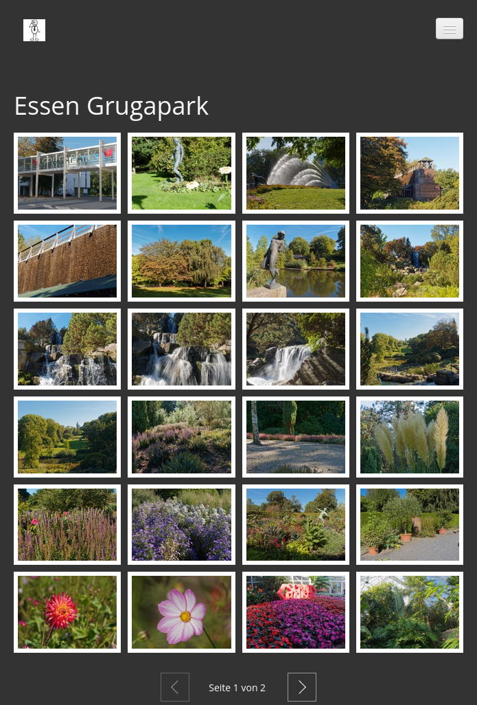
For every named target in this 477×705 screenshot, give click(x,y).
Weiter (302, 687)
